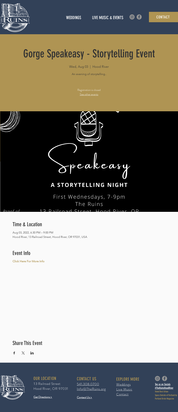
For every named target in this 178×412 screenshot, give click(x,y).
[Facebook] (139, 16)
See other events (89, 94)
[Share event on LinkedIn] (32, 353)
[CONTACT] (163, 17)
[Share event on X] (23, 353)
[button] (108, 17)
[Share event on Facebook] (14, 353)
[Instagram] (132, 16)
